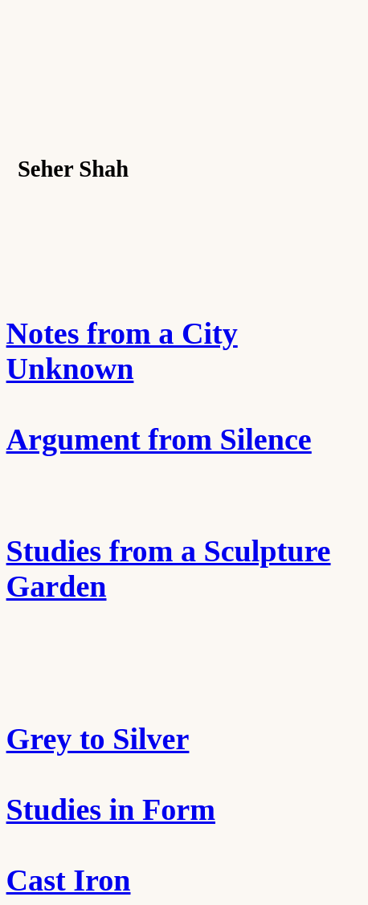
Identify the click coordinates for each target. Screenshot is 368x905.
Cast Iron (68, 880)
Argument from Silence (159, 439)
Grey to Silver (98, 739)
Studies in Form (110, 809)
